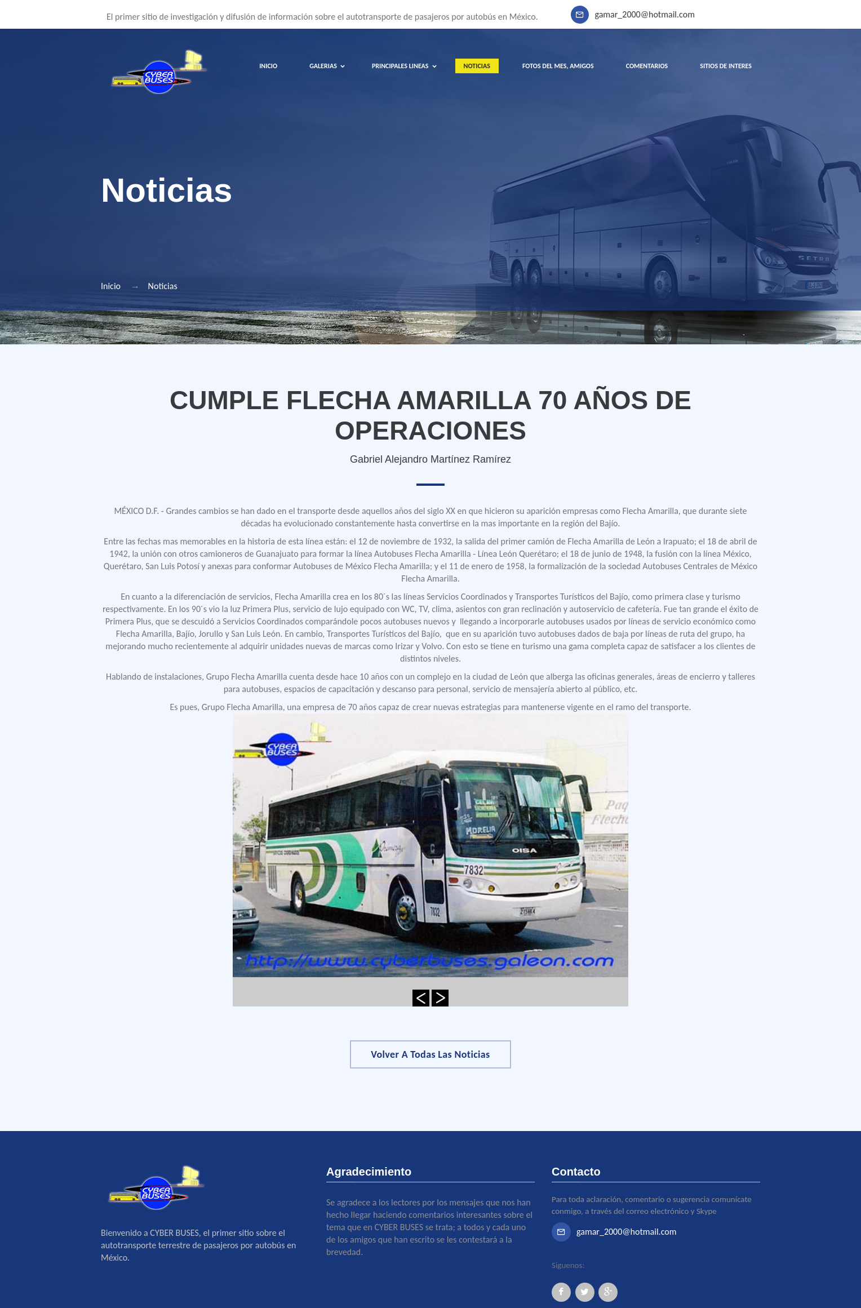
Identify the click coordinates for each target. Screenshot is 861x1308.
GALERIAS (323, 66)
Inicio (111, 286)
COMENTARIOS (647, 66)
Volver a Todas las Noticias (430, 1054)
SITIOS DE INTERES (726, 66)
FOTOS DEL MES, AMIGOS (558, 66)
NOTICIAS (477, 66)
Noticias (162, 286)
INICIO (268, 66)
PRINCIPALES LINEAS (400, 66)
